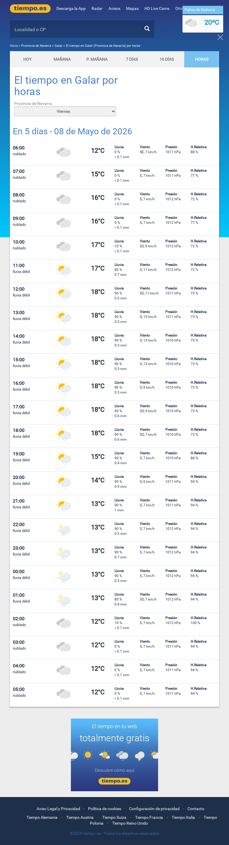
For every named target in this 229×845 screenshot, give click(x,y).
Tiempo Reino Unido (130, 823)
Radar (97, 8)
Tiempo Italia (183, 817)
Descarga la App (71, 8)
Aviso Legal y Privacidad (58, 808)
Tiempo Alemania (42, 817)
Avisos (114, 8)
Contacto (195, 808)
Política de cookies (104, 808)
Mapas (132, 8)
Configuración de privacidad (154, 808)
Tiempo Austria (80, 817)
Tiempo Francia (149, 817)
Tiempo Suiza (114, 817)
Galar (58, 46)
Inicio (14, 46)
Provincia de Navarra (36, 46)
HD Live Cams (156, 8)
